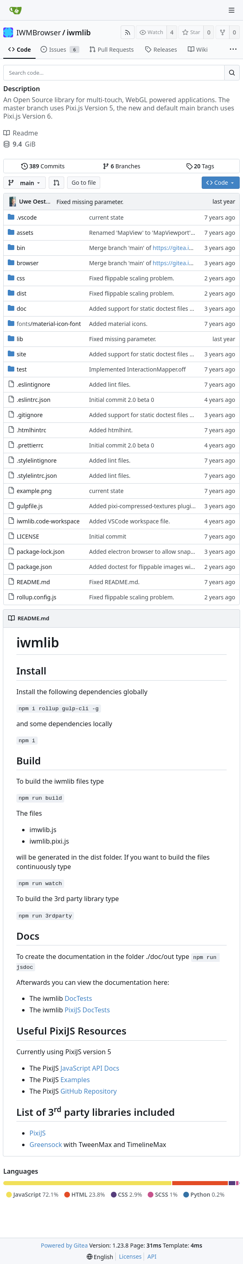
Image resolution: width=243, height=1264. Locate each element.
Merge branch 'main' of (121, 248)
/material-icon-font (49, 324)
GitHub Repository (89, 1091)
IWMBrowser (38, 32)
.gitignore (30, 415)
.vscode (27, 217)
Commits (43, 166)
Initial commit (107, 536)
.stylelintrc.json (37, 475)
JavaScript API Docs (90, 1068)
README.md (33, 582)
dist (22, 293)
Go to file (84, 182)
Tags (200, 166)
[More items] (233, 50)
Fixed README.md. (114, 582)
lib (20, 339)
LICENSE (28, 536)
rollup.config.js (36, 597)
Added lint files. (109, 384)
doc (22, 308)
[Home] (15, 10)
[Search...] (232, 72)
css (21, 278)
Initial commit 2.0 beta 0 (121, 400)
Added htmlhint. (111, 430)
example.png (34, 491)
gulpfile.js (30, 506)
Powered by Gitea (64, 1245)
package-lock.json (41, 551)
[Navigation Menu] (231, 10)
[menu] (100, 1257)
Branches (121, 166)
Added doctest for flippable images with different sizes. (163, 567)
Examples (75, 1079)
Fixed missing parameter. (90, 202)
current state (106, 217)
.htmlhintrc (31, 430)
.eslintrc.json (34, 400)
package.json (34, 567)
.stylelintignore (37, 460)
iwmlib (79, 32)
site (21, 354)
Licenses (130, 1256)
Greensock (45, 1144)
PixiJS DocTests (87, 1009)
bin (21, 248)
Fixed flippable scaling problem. (131, 278)
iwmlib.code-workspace (48, 521)
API (151, 1256)
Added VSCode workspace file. (129, 521)
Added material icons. (118, 324)
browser (28, 263)
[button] (56, 183)
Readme (20, 133)
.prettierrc (30, 445)
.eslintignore (33, 384)
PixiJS (37, 1133)
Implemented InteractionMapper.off (137, 369)
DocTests (78, 998)
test (22, 369)
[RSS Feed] (128, 32)
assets (25, 232)
